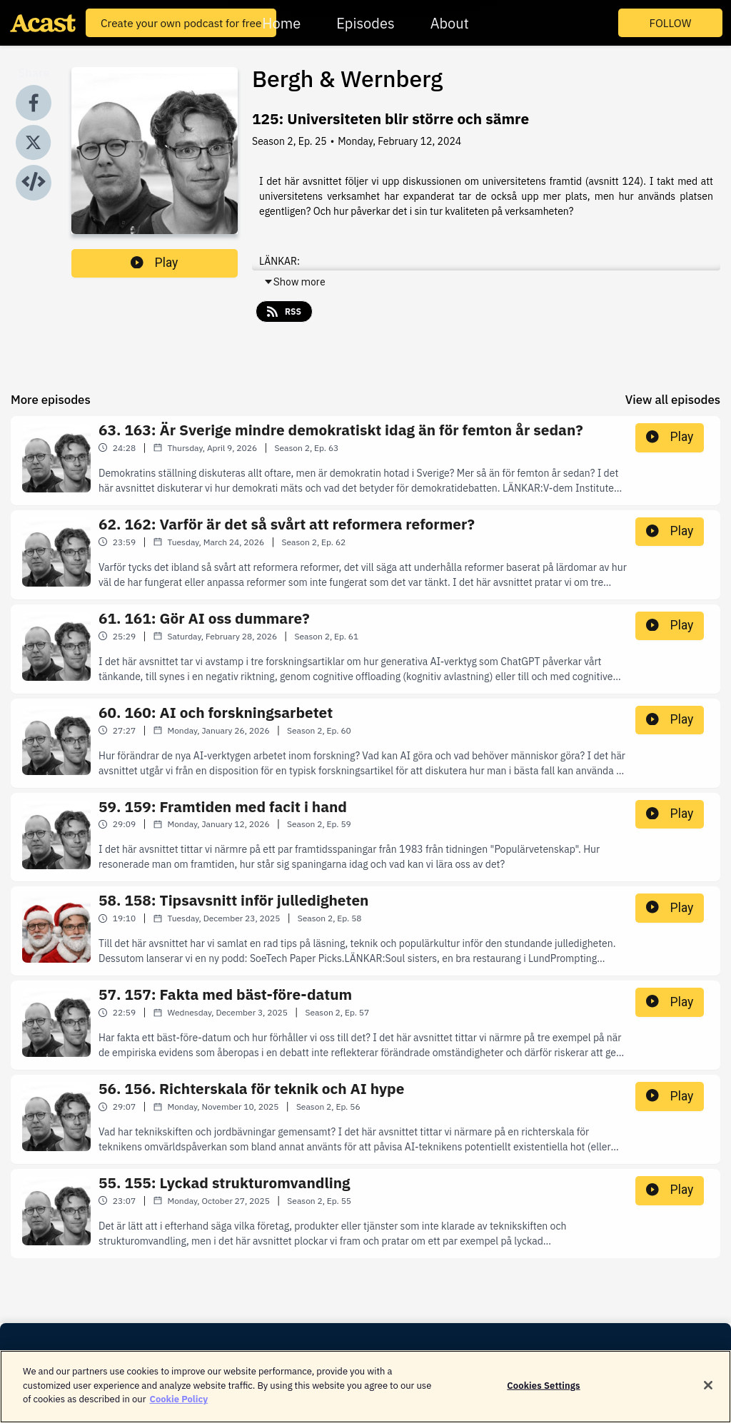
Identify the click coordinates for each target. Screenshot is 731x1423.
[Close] (708, 1390)
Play (154, 262)
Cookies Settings (543, 1390)
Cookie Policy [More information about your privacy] (178, 1405)
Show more (294, 282)
